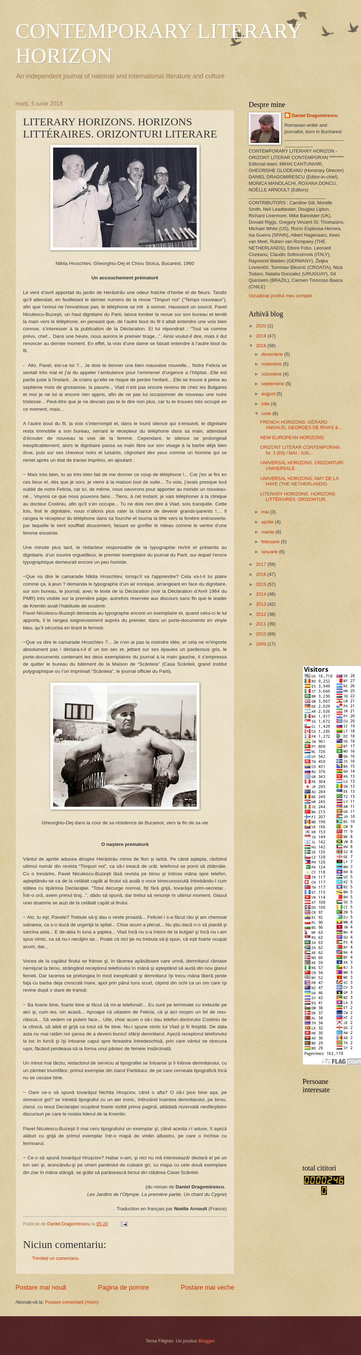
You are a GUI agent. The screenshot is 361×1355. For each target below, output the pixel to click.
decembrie (272, 354)
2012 (261, 614)
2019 (261, 336)
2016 (261, 574)
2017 (261, 564)
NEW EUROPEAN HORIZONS (292, 437)
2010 (261, 634)
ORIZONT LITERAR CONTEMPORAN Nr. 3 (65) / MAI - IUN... (299, 449)
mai (265, 511)
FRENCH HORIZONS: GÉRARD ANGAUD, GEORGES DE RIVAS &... (301, 424)
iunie (266, 413)
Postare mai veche (207, 1287)
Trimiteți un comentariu (55, 1258)
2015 (261, 584)
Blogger (206, 1341)
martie (268, 532)
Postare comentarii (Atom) (72, 1302)
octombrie (272, 374)
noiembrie (272, 364)
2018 (261, 345)
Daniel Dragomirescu (315, 115)
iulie (266, 403)
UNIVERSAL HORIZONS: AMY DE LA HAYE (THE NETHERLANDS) (299, 481)
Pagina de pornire (123, 1287)
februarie (271, 541)
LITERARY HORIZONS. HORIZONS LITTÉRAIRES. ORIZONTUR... (297, 496)
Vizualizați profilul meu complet (280, 295)
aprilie (268, 522)
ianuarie (270, 551)
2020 (261, 326)
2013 (261, 604)
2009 (261, 644)
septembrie (273, 383)
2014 (261, 594)
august (268, 393)
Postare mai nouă (40, 1287)
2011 (261, 624)
